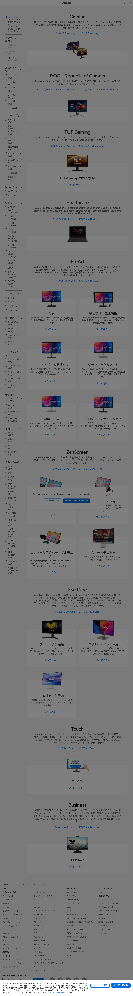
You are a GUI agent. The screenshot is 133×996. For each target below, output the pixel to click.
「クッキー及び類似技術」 (57, 992)
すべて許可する (121, 985)
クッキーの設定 (100, 985)
